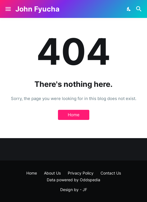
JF (85, 189)
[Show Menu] (7, 9)
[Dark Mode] (129, 9)
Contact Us (111, 173)
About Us (52, 173)
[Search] (139, 9)
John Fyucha (37, 9)
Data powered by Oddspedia (73, 179)
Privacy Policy (81, 173)
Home (74, 114)
